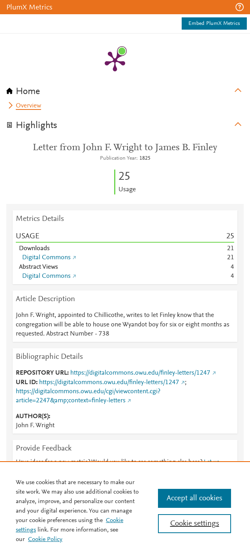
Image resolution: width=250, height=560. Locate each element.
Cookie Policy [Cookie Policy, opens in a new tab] (45, 539)
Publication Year (118, 158)
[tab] (125, 88)
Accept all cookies (194, 498)
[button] (239, 7)
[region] (125, 510)
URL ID (26, 382)
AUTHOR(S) (32, 416)
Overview (28, 106)
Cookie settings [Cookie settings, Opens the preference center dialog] (194, 524)
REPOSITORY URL (41, 373)
